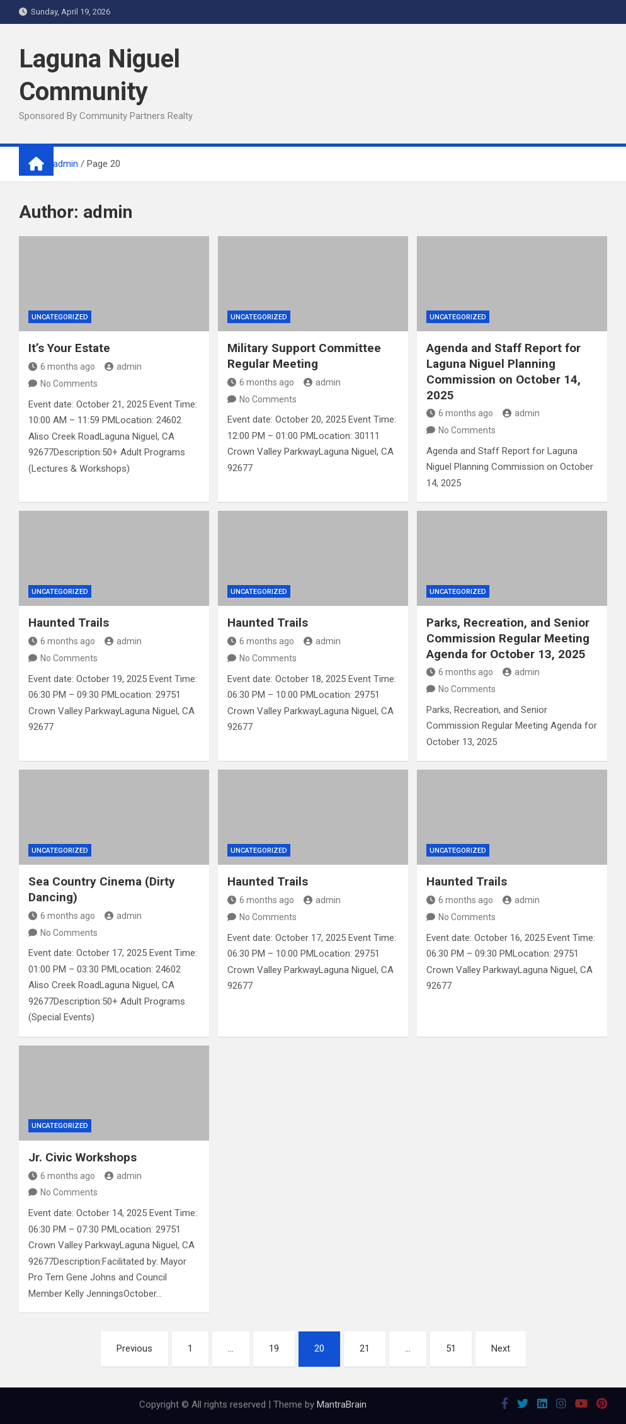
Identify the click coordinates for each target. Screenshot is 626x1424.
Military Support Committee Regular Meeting (304, 356)
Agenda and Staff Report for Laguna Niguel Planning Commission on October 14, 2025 (503, 371)
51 (451, 1348)
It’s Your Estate (69, 348)
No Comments (69, 384)
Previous (134, 1348)
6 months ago (61, 367)
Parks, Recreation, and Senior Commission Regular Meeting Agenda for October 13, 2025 (507, 638)
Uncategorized (59, 317)
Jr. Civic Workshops (82, 1157)
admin (123, 367)
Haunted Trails (68, 622)
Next (500, 1348)
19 (274, 1348)
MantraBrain (342, 1404)
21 (365, 1348)
